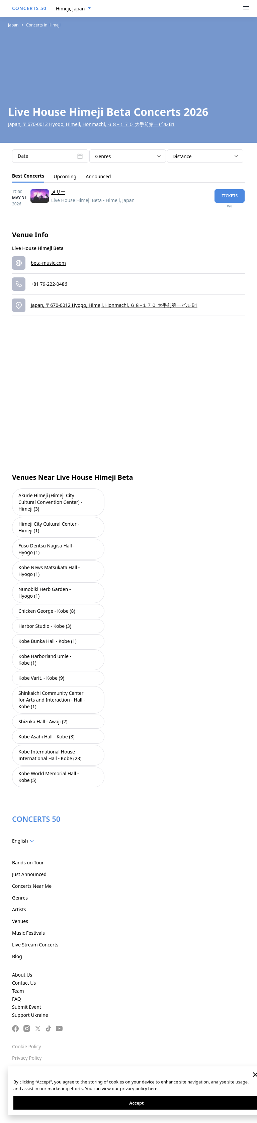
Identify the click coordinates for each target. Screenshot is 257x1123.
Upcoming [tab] (65, 176)
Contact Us (24, 983)
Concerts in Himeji (43, 25)
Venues (20, 921)
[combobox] (73, 8)
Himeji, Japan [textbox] (70, 8)
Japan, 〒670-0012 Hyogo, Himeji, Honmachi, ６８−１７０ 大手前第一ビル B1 (91, 124)
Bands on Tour (28, 862)
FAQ (16, 999)
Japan (13, 25)
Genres (20, 898)
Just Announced (29, 874)
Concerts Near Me (32, 886)
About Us (22, 975)
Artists (19, 909)
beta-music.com (48, 263)
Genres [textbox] (103, 156)
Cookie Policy (26, 1046)
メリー (58, 192)
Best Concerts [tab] (28, 176)
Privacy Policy (26, 1058)
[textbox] (24, 841)
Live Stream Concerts (35, 944)
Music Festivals (28, 933)
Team (18, 991)
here (152, 1088)
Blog (17, 956)
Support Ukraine (30, 1015)
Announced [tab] (98, 176)
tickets (230, 196)
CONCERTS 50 (29, 8)
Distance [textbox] (182, 156)
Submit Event (26, 1007)
